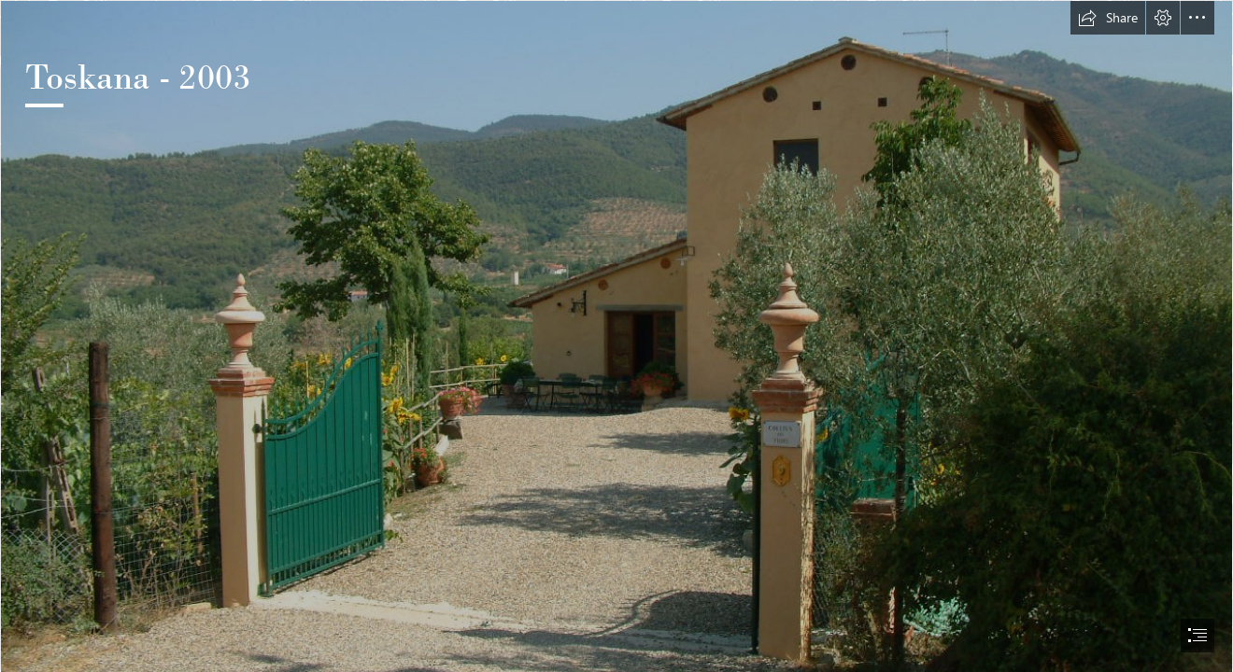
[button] (1107, 18)
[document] (616, 336)
